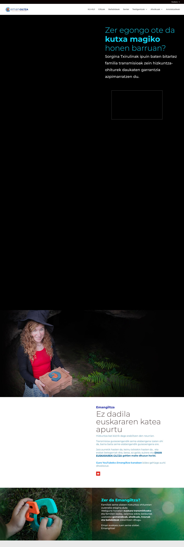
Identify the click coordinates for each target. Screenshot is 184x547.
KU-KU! (91, 9)
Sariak (126, 9)
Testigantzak (138, 9)
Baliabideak (114, 9)
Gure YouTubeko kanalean (119, 462)
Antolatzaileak (173, 9)
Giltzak (101, 9)
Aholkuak (155, 9)
